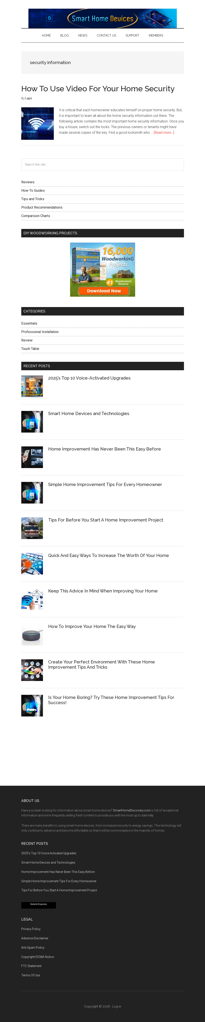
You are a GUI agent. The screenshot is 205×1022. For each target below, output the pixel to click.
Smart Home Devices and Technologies (88, 413)
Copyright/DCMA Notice (37, 957)
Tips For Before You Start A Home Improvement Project (105, 520)
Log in (116, 1006)
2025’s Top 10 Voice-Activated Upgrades (89, 378)
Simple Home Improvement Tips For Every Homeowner (105, 484)
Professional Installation (40, 332)
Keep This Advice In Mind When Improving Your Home (103, 591)
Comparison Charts (35, 216)
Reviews (27, 182)
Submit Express (38, 904)
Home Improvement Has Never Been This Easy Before (104, 449)
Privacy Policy (31, 929)
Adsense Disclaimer (34, 938)
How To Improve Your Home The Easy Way (92, 626)
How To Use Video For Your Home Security (98, 88)
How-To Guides (33, 190)
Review (27, 340)
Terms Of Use (30, 975)
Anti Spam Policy (32, 947)
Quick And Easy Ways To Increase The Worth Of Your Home (108, 555)
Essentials (29, 323)
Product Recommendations (41, 207)
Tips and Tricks (32, 199)
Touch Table (30, 349)
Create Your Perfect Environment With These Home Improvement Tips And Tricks (101, 664)
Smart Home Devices (102, 18)
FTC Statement (31, 966)
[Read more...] (164, 132)
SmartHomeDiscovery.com (132, 810)
